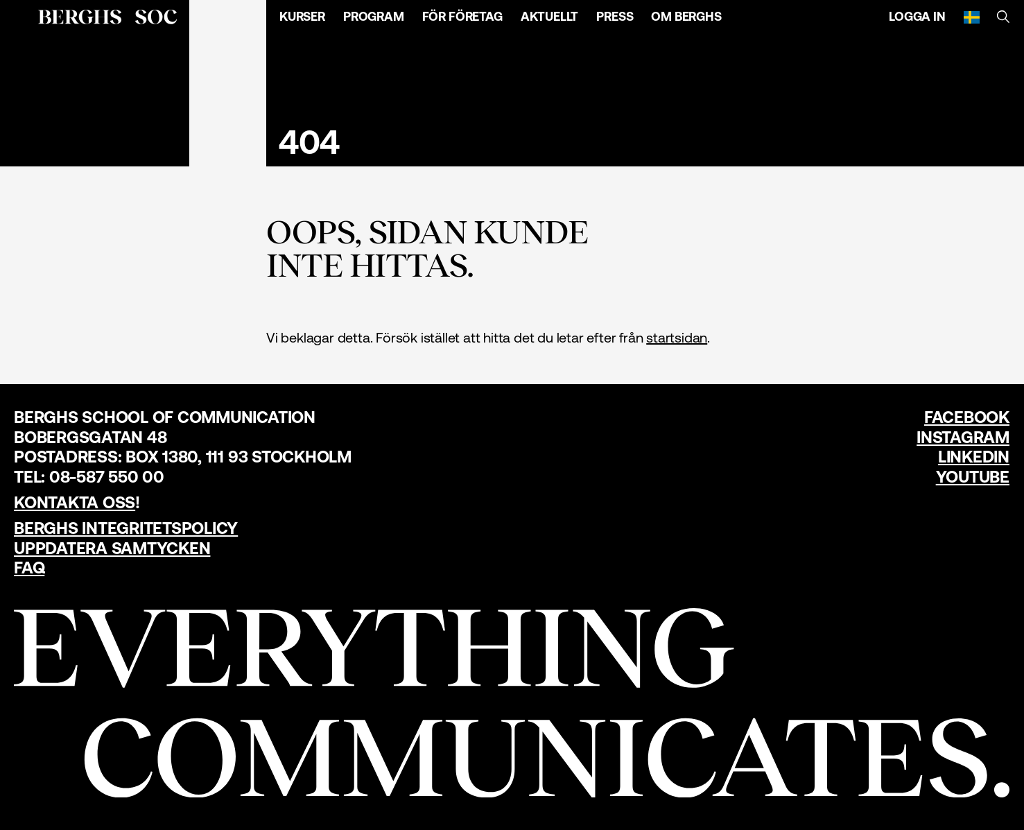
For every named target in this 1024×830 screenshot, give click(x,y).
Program (373, 16)
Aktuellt (550, 16)
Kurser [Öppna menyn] (302, 16)
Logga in (917, 16)
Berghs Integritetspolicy (126, 528)
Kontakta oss (74, 502)
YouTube (972, 476)
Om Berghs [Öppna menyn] (686, 16)
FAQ (29, 567)
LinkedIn (973, 456)
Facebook (966, 417)
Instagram (963, 437)
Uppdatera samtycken (112, 548)
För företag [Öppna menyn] (462, 16)
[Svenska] (972, 16)
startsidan (676, 337)
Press (614, 16)
